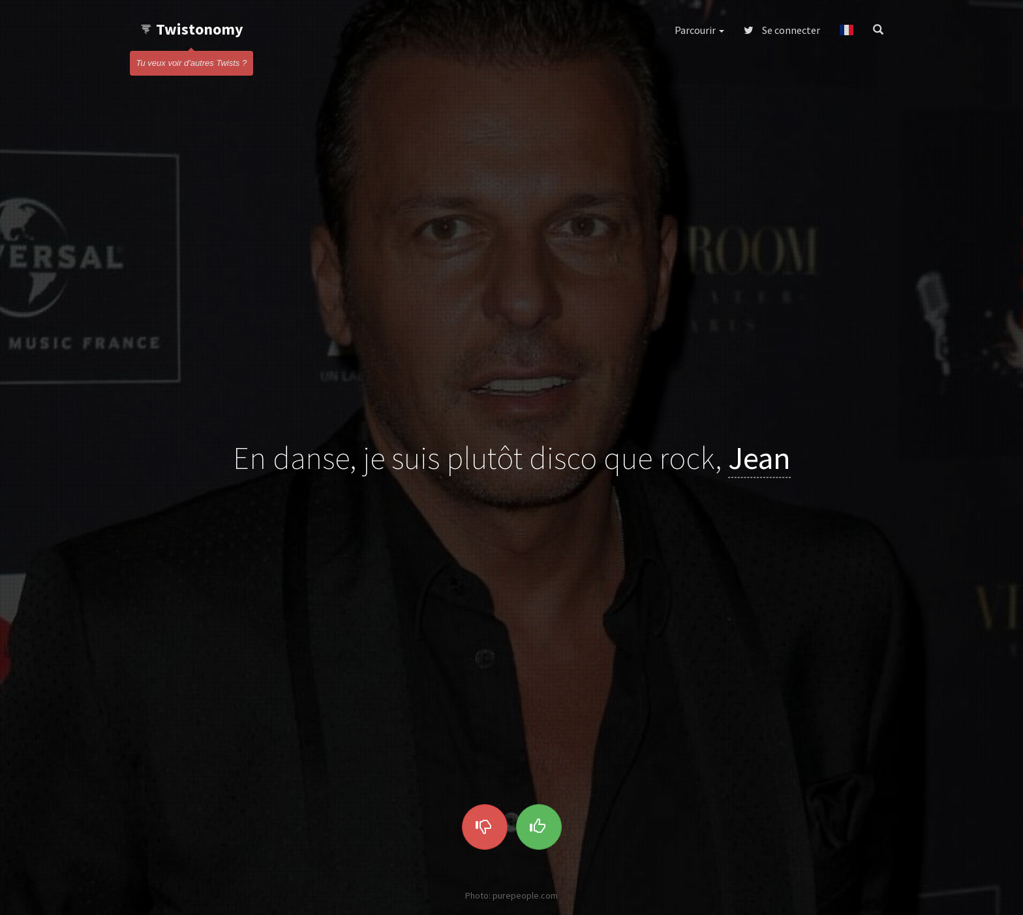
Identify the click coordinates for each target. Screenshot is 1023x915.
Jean (759, 457)
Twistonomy (191, 29)
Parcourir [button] (699, 30)
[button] (846, 30)
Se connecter (782, 30)
